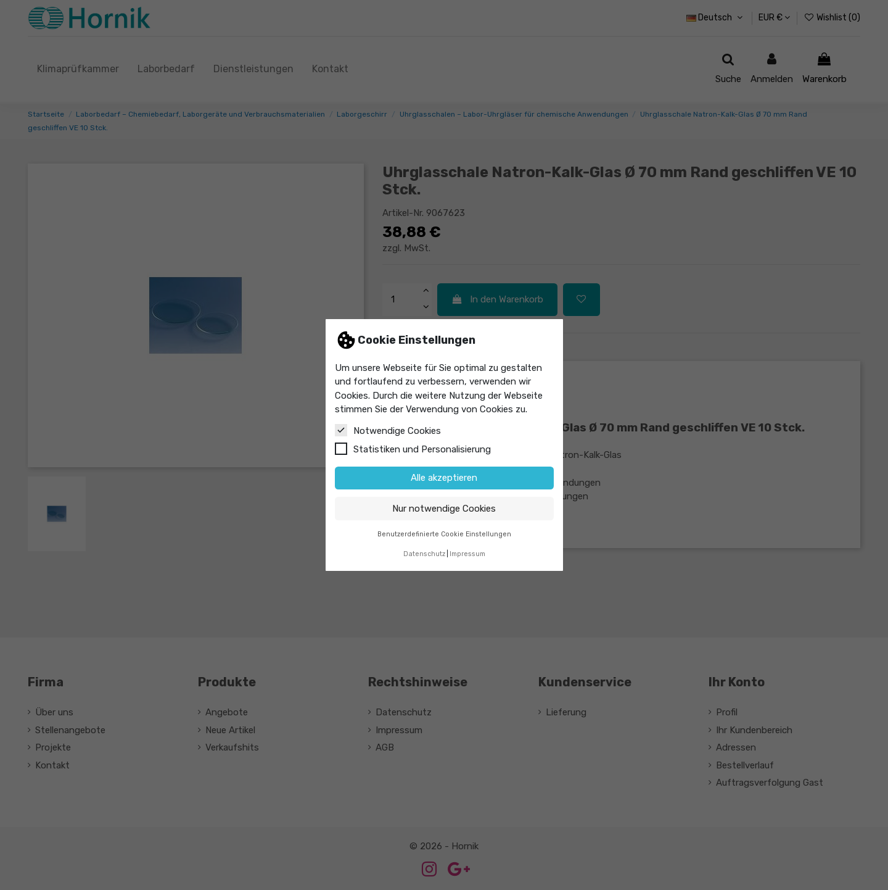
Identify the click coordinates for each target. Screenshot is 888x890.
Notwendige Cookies (388, 430)
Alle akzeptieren (444, 477)
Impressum (467, 554)
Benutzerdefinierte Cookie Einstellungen (444, 534)
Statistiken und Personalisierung (413, 449)
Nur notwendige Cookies (444, 508)
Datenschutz (424, 554)
